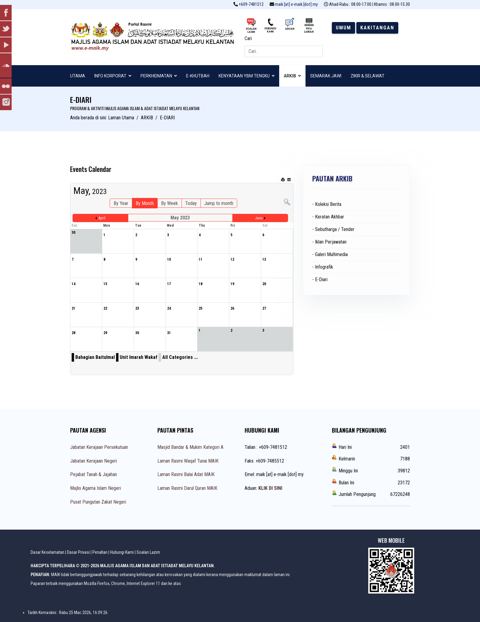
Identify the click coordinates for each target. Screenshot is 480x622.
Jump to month (218, 203)
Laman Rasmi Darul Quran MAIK (187, 488)
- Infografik (322, 267)
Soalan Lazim (148, 552)
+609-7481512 (251, 4)
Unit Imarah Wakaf (138, 357)
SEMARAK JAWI (325, 75)
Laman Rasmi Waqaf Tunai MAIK (188, 461)
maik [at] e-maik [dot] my (296, 4)
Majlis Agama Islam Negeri (95, 488)
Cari (248, 38)
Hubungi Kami (122, 552)
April (102, 218)
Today (191, 203)
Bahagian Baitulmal (95, 357)
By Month (145, 203)
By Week (169, 203)
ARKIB (290, 75)
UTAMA (77, 75)
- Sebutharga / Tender (333, 229)
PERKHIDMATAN (156, 75)
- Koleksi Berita (326, 204)
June (258, 218)
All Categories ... (180, 357)
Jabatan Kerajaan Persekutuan (99, 447)
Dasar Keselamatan (47, 552)
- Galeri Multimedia (330, 254)
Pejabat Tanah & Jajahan (93, 474)
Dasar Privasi (78, 552)
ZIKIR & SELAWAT (367, 75)
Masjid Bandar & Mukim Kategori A (190, 447)
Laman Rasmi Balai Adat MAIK (186, 474)
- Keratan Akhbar (328, 217)
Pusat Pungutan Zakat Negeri (98, 502)
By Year (121, 203)
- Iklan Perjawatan (329, 242)
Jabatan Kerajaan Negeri (93, 461)
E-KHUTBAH (197, 75)
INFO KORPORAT (110, 75)
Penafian (99, 552)
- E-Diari (320, 279)
